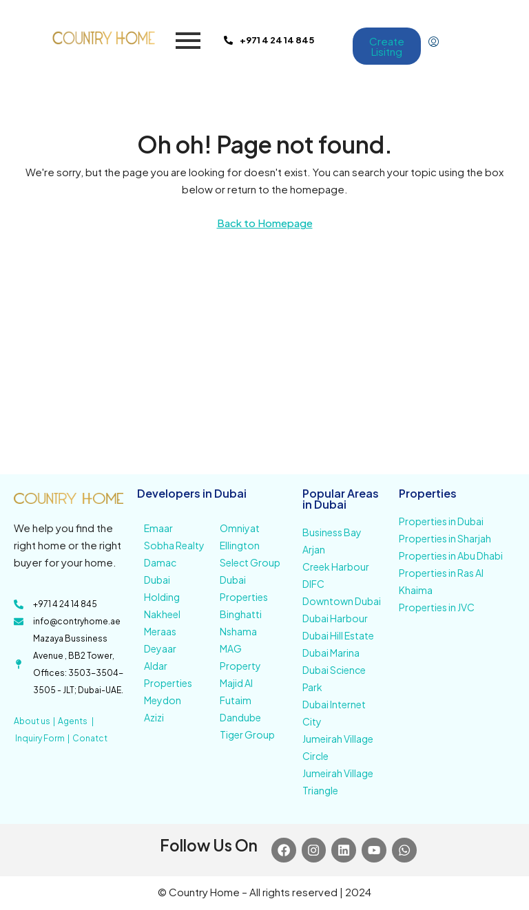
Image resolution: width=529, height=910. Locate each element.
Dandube (240, 717)
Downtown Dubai (341, 601)
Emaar (158, 528)
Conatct (89, 738)
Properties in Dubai (441, 521)
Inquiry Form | (43, 738)
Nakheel (162, 614)
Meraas (160, 631)
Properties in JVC (437, 607)
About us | (36, 721)
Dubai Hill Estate (338, 635)
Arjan (313, 549)
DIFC (313, 584)
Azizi (154, 717)
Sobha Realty (174, 545)
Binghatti (241, 614)
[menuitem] (433, 42)
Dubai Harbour (335, 618)
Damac (160, 562)
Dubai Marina (331, 652)
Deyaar (160, 648)
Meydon (162, 700)
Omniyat (240, 528)
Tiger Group (247, 734)
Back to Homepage (265, 222)
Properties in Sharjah (445, 538)
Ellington (240, 545)
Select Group (250, 562)
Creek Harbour (335, 566)
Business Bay (332, 532)
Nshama (238, 631)
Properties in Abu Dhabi (451, 555)
